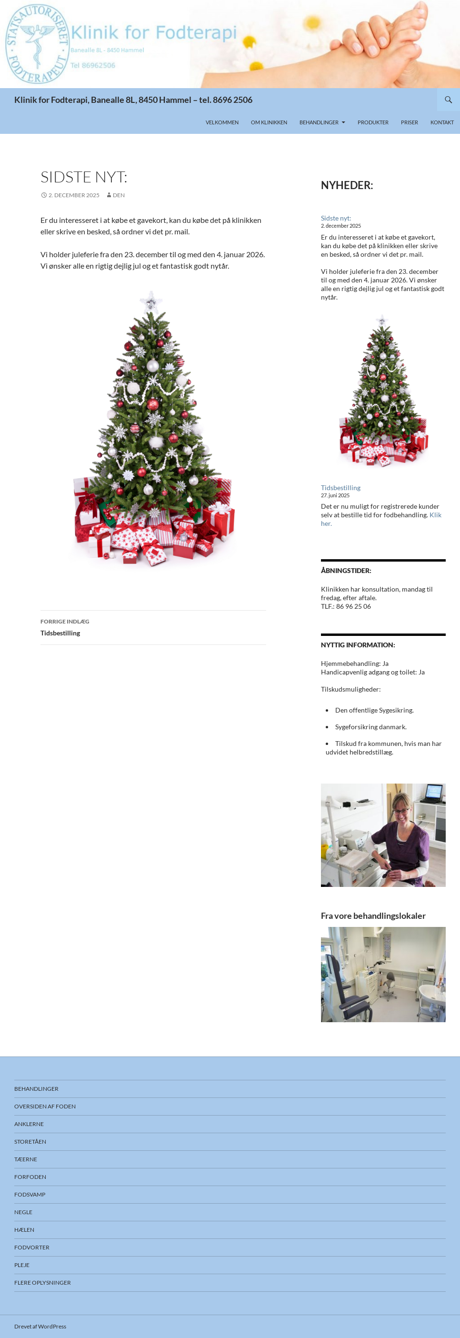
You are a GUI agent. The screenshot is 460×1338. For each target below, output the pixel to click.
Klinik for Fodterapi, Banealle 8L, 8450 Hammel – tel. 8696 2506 (133, 99)
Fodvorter (32, 1247)
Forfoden (30, 1176)
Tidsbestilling (153, 626)
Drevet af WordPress (40, 1326)
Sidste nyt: (336, 218)
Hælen (24, 1229)
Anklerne (29, 1123)
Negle (23, 1212)
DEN (119, 195)
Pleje (22, 1264)
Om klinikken (269, 122)
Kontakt (442, 122)
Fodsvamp (29, 1194)
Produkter (373, 122)
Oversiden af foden (45, 1106)
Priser (409, 122)
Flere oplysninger (42, 1282)
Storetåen (30, 1141)
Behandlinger (319, 122)
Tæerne (25, 1159)
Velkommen (222, 122)
